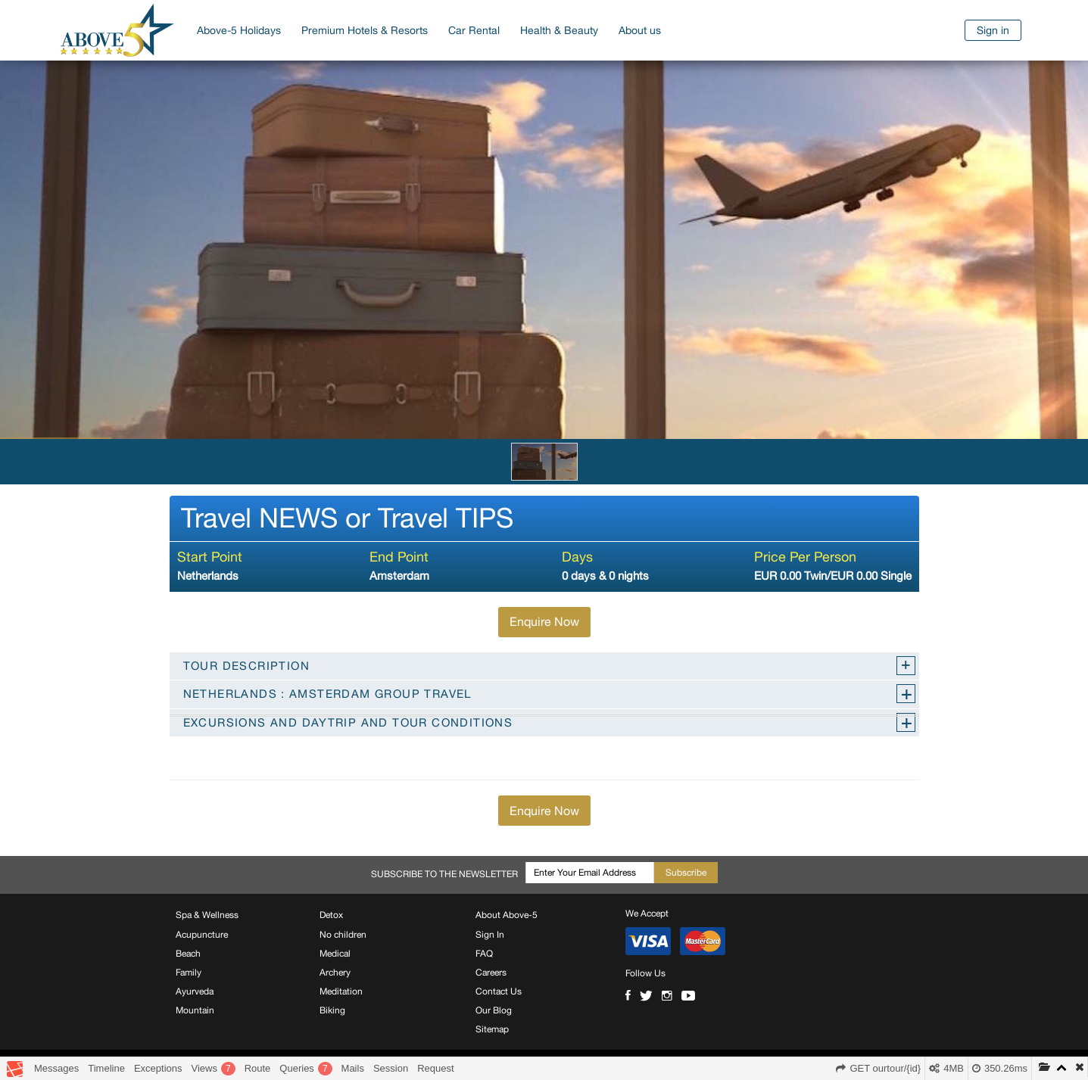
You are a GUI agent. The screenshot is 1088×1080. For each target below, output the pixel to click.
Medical (335, 953)
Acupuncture (202, 934)
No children (343, 934)
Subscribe (686, 872)
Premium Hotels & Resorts (364, 30)
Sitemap (492, 1029)
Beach (188, 953)
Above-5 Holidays (239, 30)
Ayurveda (195, 991)
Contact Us (498, 991)
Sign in (993, 30)
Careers (491, 972)
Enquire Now (544, 621)
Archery (335, 972)
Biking (332, 1010)
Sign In (489, 934)
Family (188, 972)
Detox (331, 915)
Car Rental (474, 30)
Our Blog (493, 1010)
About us (640, 30)
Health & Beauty (559, 30)
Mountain (195, 1010)
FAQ (484, 953)
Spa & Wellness (207, 915)
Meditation (341, 991)
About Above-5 (506, 915)
